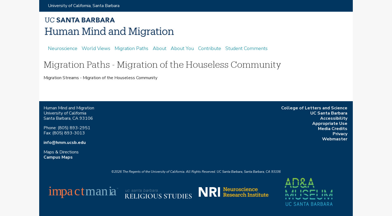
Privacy (340, 134)
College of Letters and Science (314, 108)
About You (182, 48)
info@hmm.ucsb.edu (65, 143)
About (159, 48)
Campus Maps (58, 157)
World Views (96, 48)
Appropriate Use (329, 123)
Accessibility (333, 118)
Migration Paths (131, 48)
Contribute (209, 48)
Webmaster (334, 139)
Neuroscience (62, 48)
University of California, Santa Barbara (84, 6)
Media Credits (332, 129)
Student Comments (246, 48)
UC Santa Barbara (328, 113)
